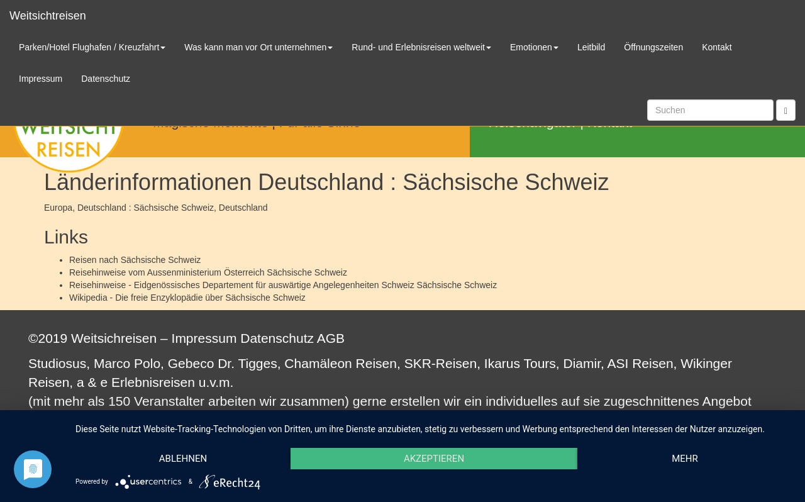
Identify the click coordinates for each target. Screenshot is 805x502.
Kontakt (716, 47)
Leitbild (591, 47)
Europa (58, 208)
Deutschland (243, 208)
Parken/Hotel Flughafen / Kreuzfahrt (92, 47)
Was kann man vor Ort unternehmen (258, 47)
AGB (331, 338)
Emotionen (534, 47)
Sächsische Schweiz (161, 260)
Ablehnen (183, 458)
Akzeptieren (434, 458)
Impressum (204, 338)
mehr (685, 458)
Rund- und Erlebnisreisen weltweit (421, 47)
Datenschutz (277, 338)
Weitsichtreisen (47, 15)
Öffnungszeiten (653, 47)
